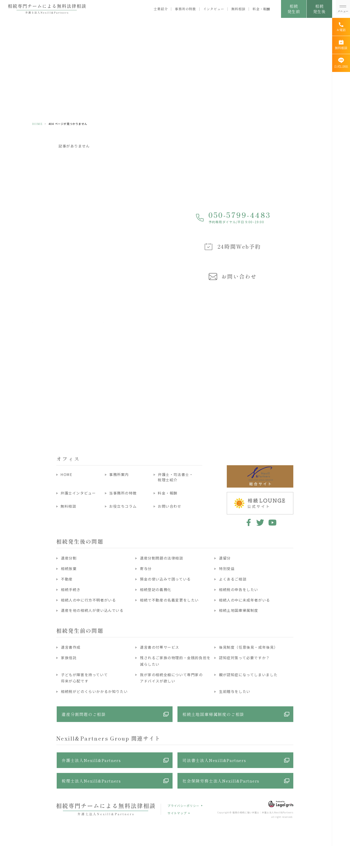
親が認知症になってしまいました (248, 674)
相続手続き (71, 589)
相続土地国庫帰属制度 (238, 610)
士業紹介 (161, 9)
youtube (272, 522)
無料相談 (238, 9)
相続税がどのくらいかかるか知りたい (94, 691)
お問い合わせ (169, 506)
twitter (260, 522)
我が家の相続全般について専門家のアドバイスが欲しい (171, 678)
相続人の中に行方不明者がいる (88, 600)
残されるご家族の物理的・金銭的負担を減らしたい (175, 661)
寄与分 (146, 568)
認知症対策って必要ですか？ (244, 657)
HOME (37, 124)
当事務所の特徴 (123, 493)
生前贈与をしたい (234, 691)
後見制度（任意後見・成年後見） (248, 647)
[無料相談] (341, 45)
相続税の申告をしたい (238, 589)
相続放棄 (69, 568)
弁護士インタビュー (78, 493)
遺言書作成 (71, 647)
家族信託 (69, 657)
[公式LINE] (341, 63)
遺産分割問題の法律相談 (161, 558)
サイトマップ (177, 813)
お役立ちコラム (123, 506)
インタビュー (213, 9)
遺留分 (225, 558)
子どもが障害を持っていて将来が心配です (84, 678)
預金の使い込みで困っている (165, 579)
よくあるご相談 (232, 579)
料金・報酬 (261, 9)
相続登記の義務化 (155, 589)
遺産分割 (69, 558)
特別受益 (227, 568)
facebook (248, 522)
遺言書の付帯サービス (159, 647)
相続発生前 (293, 8)
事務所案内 (119, 474)
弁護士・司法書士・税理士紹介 (175, 477)
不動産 (67, 579)
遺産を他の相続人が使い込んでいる (92, 610)
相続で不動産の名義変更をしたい (169, 600)
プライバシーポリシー (183, 806)
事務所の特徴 (185, 9)
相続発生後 (319, 8)
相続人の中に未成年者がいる (244, 600)
